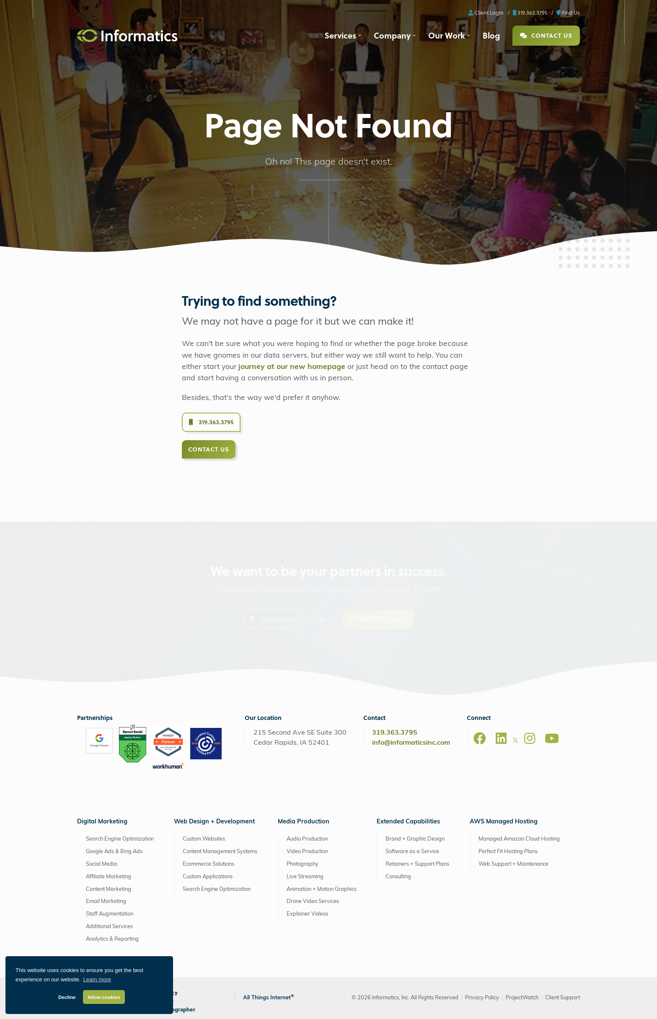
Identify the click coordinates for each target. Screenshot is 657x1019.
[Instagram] (529, 738)
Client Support (562, 998)
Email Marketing (106, 901)
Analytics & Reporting (112, 939)
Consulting (398, 877)
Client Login (486, 12)
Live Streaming (305, 877)
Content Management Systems (220, 851)
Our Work (446, 35)
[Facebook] (479, 738)
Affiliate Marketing (108, 877)
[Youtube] (552, 738)
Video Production (307, 851)
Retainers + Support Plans (417, 864)
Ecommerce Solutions (208, 864)
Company (392, 35)
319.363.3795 (530, 12)
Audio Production (307, 839)
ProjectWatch (522, 998)
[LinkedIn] (501, 738)
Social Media (101, 864)
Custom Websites (204, 839)
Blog (491, 35)
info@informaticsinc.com (411, 743)
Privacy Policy (482, 998)
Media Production (303, 822)
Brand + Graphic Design (415, 839)
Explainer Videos (307, 914)
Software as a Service (412, 851)
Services (340, 35)
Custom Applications (208, 877)
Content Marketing (108, 889)
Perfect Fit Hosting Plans (508, 851)
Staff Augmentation (109, 914)
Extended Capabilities (408, 822)
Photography (302, 864)
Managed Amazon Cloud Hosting (519, 839)
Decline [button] (67, 997)
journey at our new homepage (291, 367)
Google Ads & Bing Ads (114, 851)
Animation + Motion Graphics (322, 889)
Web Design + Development (214, 822)
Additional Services (109, 926)
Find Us (568, 12)
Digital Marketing (102, 822)
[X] (515, 742)
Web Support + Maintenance (513, 864)
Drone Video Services (313, 901)
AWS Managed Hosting (504, 822)
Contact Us (546, 35)
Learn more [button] (97, 979)
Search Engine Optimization (120, 839)
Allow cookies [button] (104, 997)
